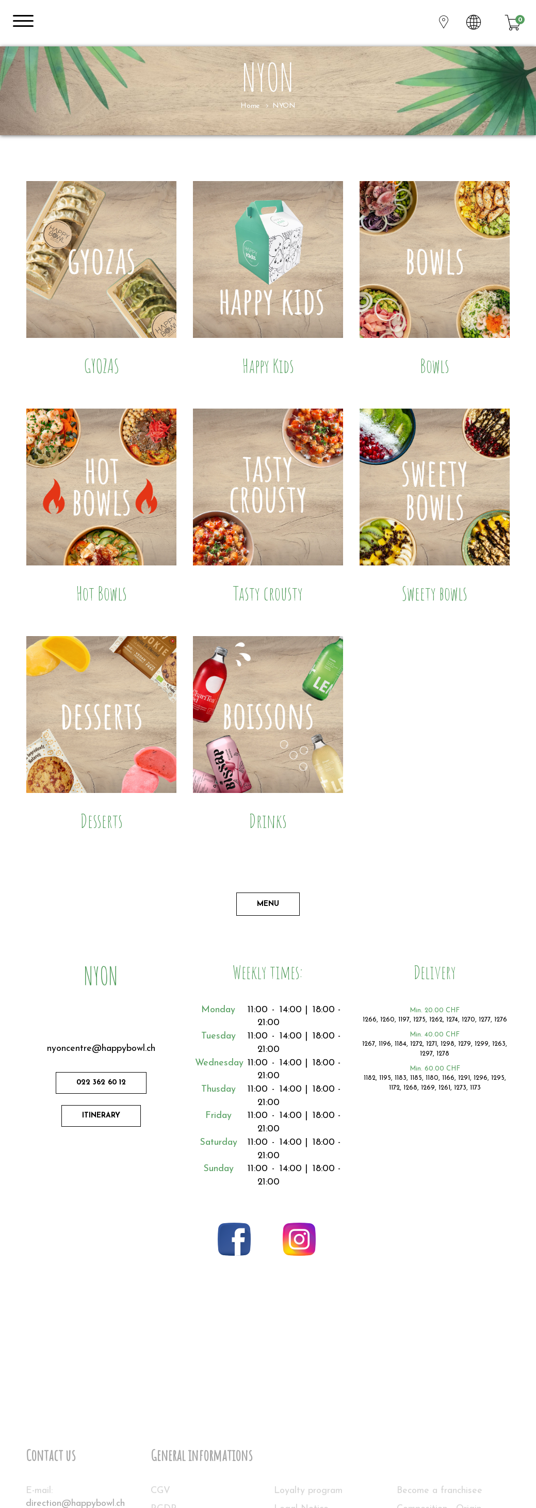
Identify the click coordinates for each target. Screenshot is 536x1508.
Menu (268, 904)
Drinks (268, 820)
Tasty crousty (268, 593)
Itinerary (101, 1116)
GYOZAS (101, 365)
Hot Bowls (101, 593)
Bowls (434, 365)
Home (249, 106)
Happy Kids (268, 365)
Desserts (101, 820)
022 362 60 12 (101, 1083)
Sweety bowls (434, 593)
